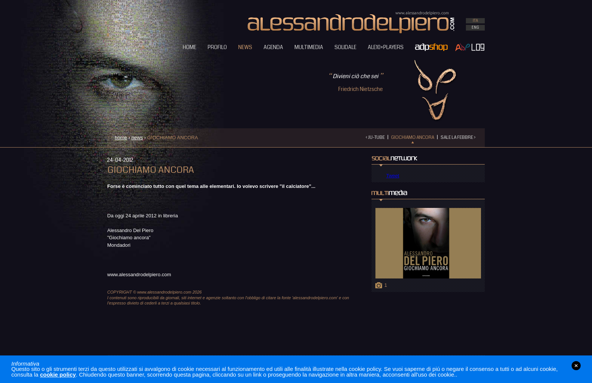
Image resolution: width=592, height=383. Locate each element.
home (121, 137)
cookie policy (58, 374)
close (576, 365)
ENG (475, 27)
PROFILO (217, 47)
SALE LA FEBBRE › (458, 137)
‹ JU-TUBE (375, 137)
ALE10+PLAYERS (386, 47)
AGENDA (273, 47)
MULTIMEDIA (308, 47)
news (137, 137)
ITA (475, 20)
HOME (189, 47)
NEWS (245, 47)
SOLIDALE (345, 47)
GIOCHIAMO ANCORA (412, 137)
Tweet (392, 175)
